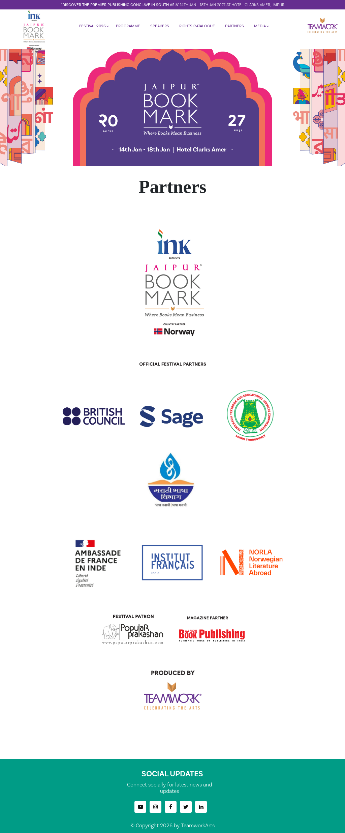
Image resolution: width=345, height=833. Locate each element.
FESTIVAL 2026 (92, 28)
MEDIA (259, 28)
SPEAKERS (159, 28)
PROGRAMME (128, 28)
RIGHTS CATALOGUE (197, 28)
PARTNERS (234, 28)
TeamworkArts (198, 825)
